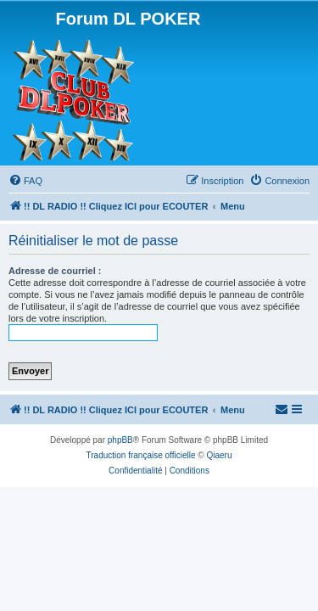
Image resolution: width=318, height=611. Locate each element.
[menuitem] (25, 181)
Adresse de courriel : (54, 271)
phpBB (120, 440)
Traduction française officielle (141, 455)
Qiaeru (219, 455)
